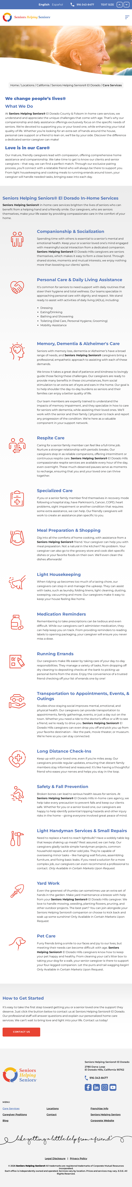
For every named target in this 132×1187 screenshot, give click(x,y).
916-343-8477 (82, 5)
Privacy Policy (78, 1158)
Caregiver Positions (15, 1114)
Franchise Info (99, 1108)
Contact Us (21, 1031)
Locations (27, 85)
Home (14, 85)
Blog (5, 1120)
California (43, 85)
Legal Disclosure (55, 1158)
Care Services (11, 1108)
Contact (52, 1114)
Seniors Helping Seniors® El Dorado (76, 85)
